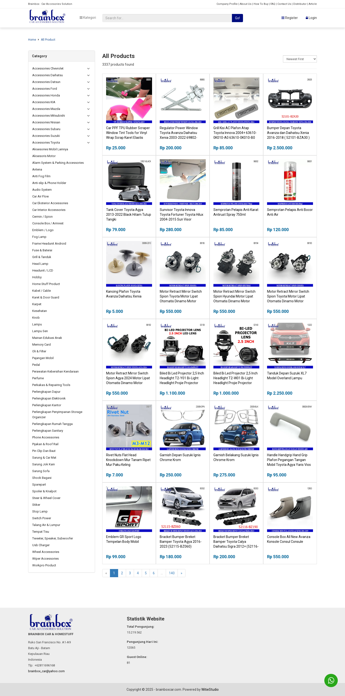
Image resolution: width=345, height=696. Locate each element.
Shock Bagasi (41, 478)
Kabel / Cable (41, 290)
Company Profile (227, 4)
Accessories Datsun (46, 82)
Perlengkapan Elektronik (49, 398)
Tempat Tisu (40, 531)
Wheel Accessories (45, 552)
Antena (37, 169)
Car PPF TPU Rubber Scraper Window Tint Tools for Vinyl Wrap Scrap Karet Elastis (128, 132)
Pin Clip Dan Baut (44, 451)
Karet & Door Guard (45, 297)
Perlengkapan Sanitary (47, 430)
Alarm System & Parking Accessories (58, 163)
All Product (48, 39)
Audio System (42, 189)
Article (313, 4)
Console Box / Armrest (48, 223)
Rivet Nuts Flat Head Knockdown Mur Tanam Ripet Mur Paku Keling (128, 460)
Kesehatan (39, 311)
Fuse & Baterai (42, 250)
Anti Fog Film (41, 176)
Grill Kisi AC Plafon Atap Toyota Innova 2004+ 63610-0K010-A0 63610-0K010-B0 (235, 132)
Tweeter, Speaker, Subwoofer (52, 538)
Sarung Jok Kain (43, 464)
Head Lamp (40, 264)
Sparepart (39, 484)
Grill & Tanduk (41, 257)
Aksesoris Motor (44, 156)
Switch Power (41, 518)
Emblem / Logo (43, 230)
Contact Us (284, 4)
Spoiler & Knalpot (44, 491)
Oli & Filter (39, 351)
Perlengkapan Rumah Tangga (52, 424)
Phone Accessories (45, 437)
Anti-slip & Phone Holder (49, 183)
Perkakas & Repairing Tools (51, 385)
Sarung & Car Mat (44, 457)
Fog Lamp (39, 237)
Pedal (36, 365)
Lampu (37, 324)
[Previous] (106, 573)
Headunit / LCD (42, 270)
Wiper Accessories (45, 558)
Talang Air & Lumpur (46, 525)
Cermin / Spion (42, 216)
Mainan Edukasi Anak (47, 338)
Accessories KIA (43, 102)
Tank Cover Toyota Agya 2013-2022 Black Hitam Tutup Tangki (128, 214)
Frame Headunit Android (49, 243)
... (162, 573)
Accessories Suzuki (46, 136)
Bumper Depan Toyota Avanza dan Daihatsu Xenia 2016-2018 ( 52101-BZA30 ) (288, 132)
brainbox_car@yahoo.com (46, 671)
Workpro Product (44, 565)
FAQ (272, 4)
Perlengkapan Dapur (46, 391)
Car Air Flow (40, 196)
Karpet (36, 304)
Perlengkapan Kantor (46, 405)
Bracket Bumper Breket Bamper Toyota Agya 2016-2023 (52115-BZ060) (181, 541)
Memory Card (41, 344)
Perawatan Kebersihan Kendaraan (55, 371)
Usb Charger (41, 545)
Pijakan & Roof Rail (45, 444)
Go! (237, 18)
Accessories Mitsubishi (48, 115)
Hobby (37, 277)
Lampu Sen (40, 331)
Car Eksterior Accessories (50, 203)
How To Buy (261, 4)
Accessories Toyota (46, 142)
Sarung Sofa (41, 471)
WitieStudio (210, 689)
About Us (245, 4)
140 (172, 573)
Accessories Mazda (46, 109)
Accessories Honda (46, 95)
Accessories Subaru (46, 129)
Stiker (36, 504)
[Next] (181, 573)
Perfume (38, 378)
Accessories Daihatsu (47, 75)
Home (32, 39)
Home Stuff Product (46, 284)
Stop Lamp (40, 511)
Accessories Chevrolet (48, 68)
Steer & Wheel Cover (46, 498)
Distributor (300, 4)
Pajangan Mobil (43, 358)
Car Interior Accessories (48, 210)
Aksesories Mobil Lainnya (50, 149)
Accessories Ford (44, 88)
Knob (36, 317)
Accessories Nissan (46, 122)
